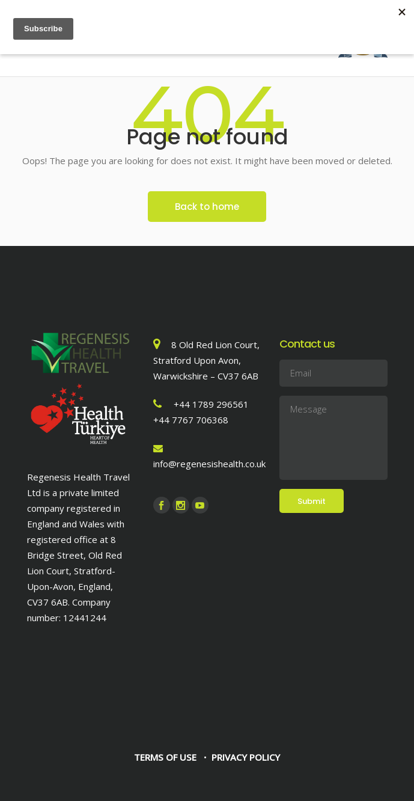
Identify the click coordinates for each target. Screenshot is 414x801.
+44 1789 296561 (211, 404)
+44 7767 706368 (190, 420)
